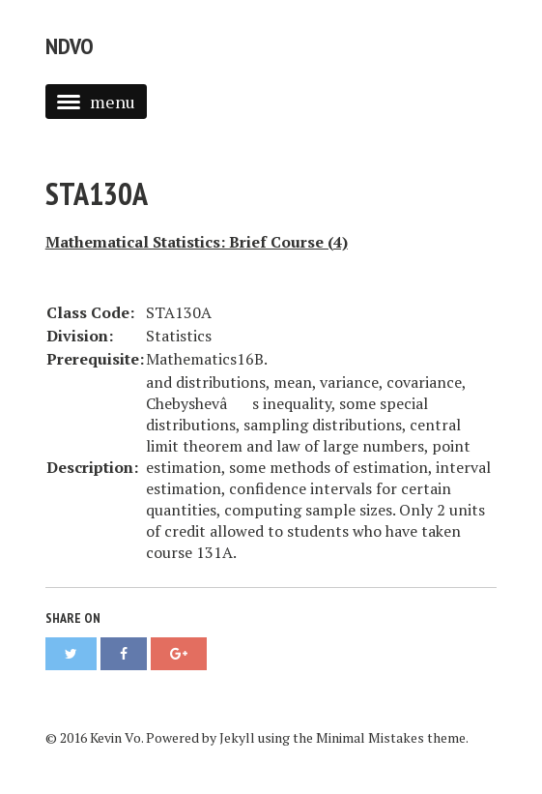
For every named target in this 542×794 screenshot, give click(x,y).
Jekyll (237, 737)
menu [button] (96, 101)
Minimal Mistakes (370, 737)
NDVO (69, 46)
